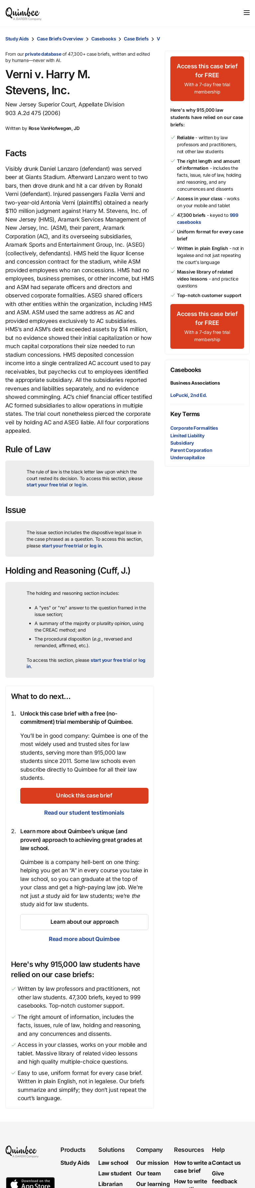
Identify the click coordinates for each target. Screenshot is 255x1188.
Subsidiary (182, 443)
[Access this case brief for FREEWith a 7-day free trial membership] (207, 78)
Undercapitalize (187, 457)
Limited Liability (187, 435)
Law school (113, 1162)
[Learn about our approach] (84, 922)
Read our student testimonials (84, 812)
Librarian (110, 1184)
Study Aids (17, 38)
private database (43, 54)
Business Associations (195, 383)
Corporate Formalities (194, 428)
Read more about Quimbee (84, 939)
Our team (148, 1173)
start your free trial (47, 484)
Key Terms (185, 413)
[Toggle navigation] (247, 12)
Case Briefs (136, 38)
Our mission (152, 1162)
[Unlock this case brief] (84, 796)
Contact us (226, 1162)
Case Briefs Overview (60, 38)
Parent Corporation (191, 450)
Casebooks (103, 38)
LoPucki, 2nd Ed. (188, 395)
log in (80, 484)
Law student (114, 1173)
